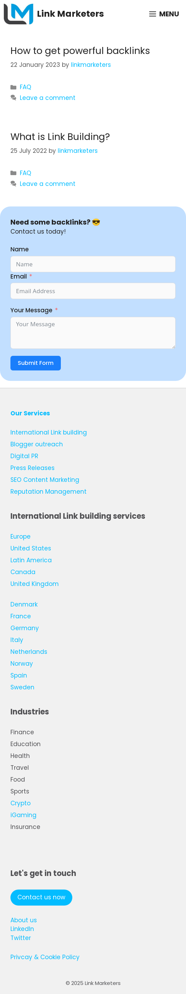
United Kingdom (34, 584)
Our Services (30, 413)
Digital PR (24, 456)
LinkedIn (22, 929)
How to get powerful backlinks (80, 50)
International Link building (48, 432)
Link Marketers (70, 14)
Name (19, 249)
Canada (22, 572)
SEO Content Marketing (44, 480)
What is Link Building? (60, 136)
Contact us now (41, 897)
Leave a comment (47, 98)
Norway (21, 663)
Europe (20, 536)
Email (18, 276)
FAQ (25, 87)
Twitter (20, 938)
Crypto (20, 803)
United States (30, 548)
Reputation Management (48, 491)
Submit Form (36, 363)
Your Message (31, 310)
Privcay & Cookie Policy (45, 957)
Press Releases (32, 468)
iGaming (23, 815)
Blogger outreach (36, 444)
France (20, 616)
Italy (16, 640)
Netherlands (28, 652)
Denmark (24, 604)
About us (23, 920)
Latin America (31, 560)
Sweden (22, 687)
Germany (24, 628)
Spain (18, 675)
